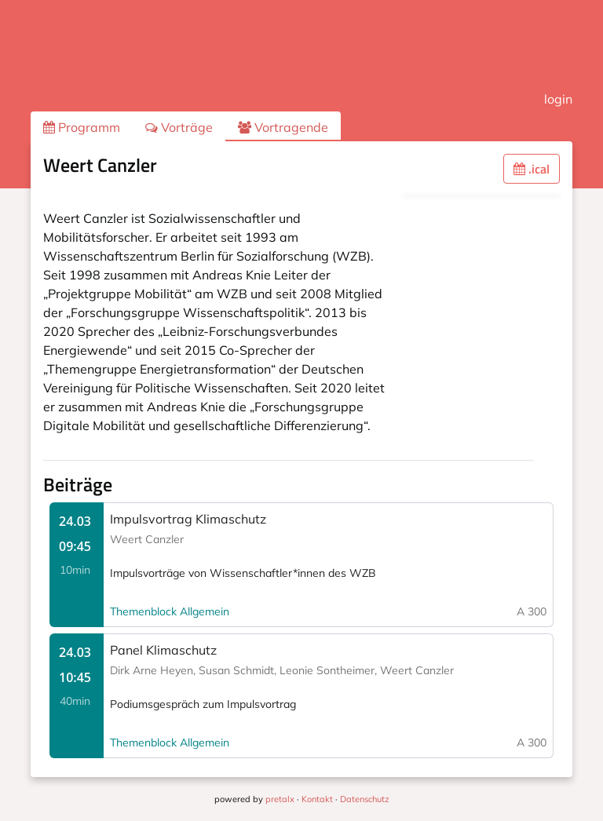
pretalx (279, 799)
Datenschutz (364, 799)
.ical (531, 168)
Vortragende (283, 127)
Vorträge (179, 127)
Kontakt (317, 799)
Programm (81, 127)
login (558, 99)
